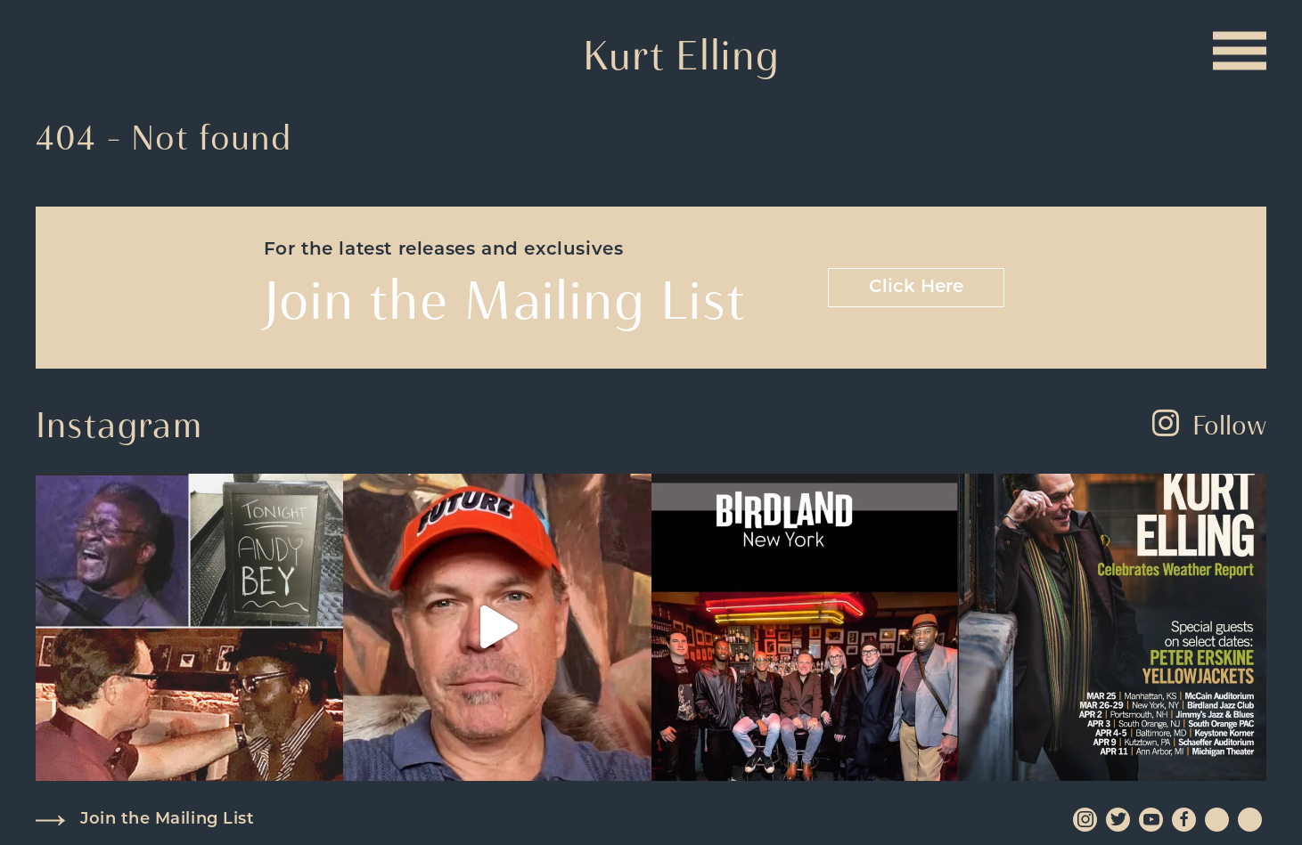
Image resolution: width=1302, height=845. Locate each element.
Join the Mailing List (167, 819)
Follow (1209, 425)
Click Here (916, 288)
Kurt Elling (681, 55)
